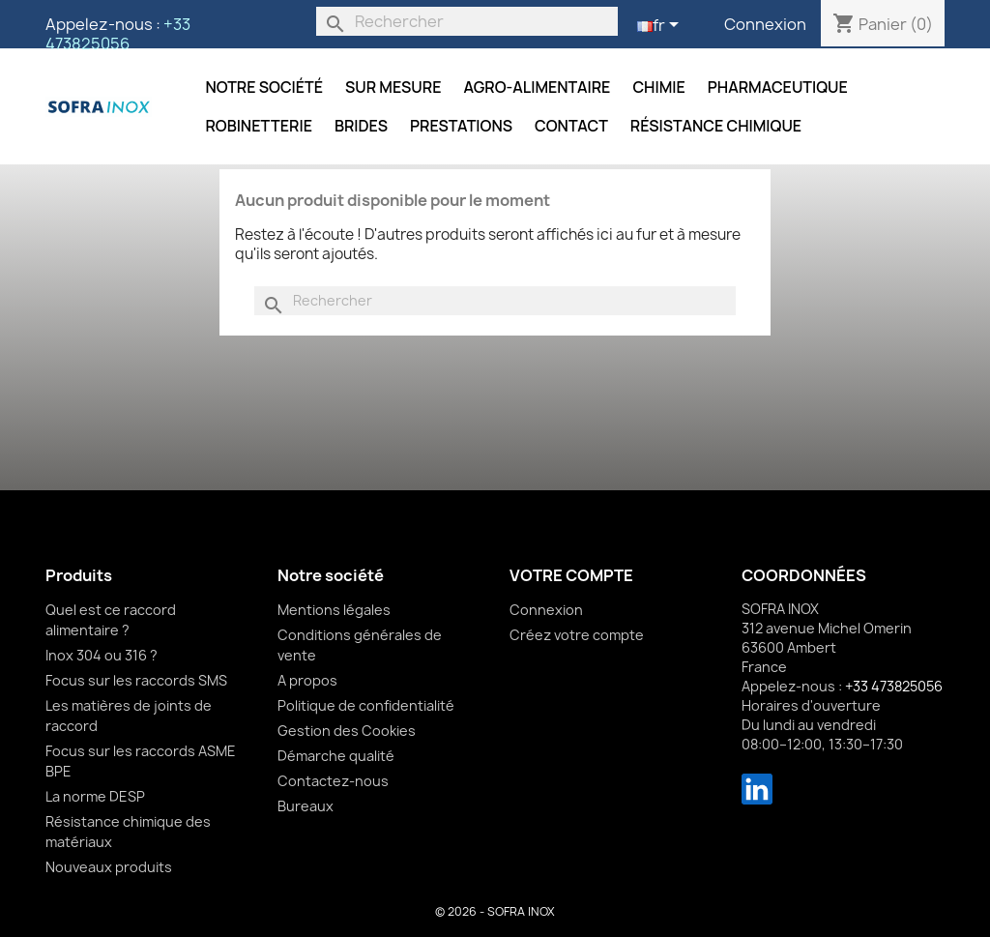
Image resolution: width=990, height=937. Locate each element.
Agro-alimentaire (536, 87)
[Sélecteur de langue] (661, 26)
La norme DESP (95, 796)
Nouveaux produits (108, 867)
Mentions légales (334, 609)
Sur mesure (393, 87)
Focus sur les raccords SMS (136, 680)
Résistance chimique (715, 125)
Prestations (461, 125)
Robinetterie (258, 125)
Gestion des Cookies (346, 730)
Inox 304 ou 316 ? (101, 655)
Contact (571, 125)
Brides (361, 125)
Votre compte (571, 575)
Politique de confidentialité (365, 705)
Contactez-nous (333, 781)
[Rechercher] (467, 21)
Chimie (658, 87)
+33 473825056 (117, 34)
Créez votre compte (577, 635)
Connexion (765, 24)
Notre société (264, 87)
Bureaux (305, 806)
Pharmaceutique (778, 87)
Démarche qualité (335, 756)
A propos (307, 680)
